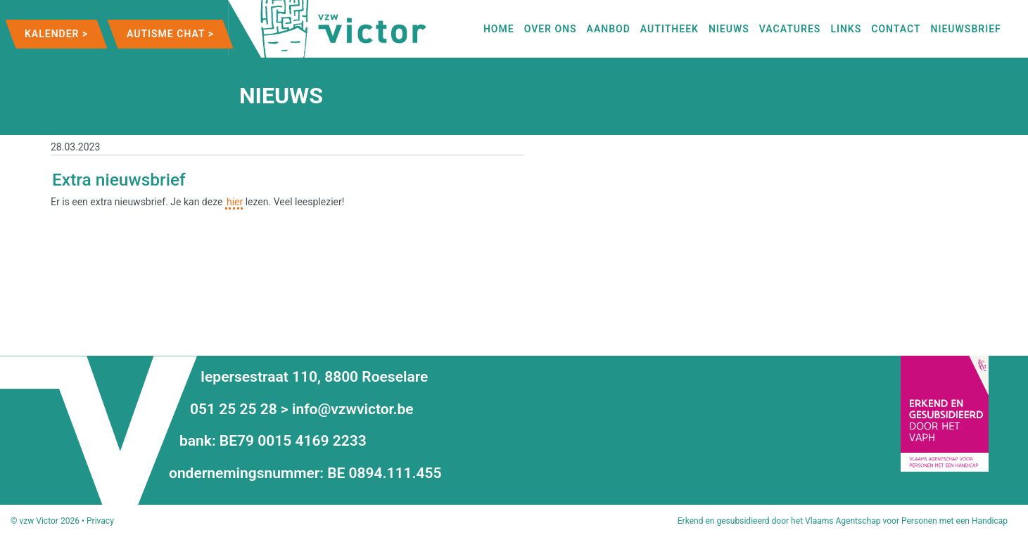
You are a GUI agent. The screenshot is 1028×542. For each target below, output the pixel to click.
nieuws (729, 28)
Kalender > (56, 33)
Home (498, 28)
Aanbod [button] (608, 28)
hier (235, 201)
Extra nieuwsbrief (119, 179)
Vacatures (790, 28)
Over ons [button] (550, 28)
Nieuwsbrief (966, 28)
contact (895, 28)
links (845, 28)
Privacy (100, 521)
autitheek (669, 28)
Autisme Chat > (170, 33)
